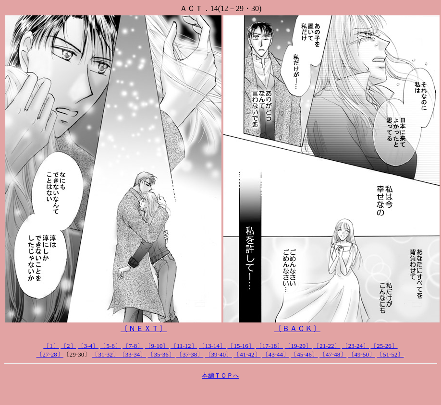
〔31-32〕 (105, 354)
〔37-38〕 (189, 354)
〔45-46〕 (304, 354)
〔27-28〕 (50, 354)
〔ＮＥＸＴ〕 (144, 328)
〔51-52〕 (390, 354)
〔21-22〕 (326, 345)
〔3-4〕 (88, 345)
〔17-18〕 (269, 345)
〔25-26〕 (383, 345)
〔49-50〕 (361, 354)
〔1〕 (51, 345)
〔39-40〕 (218, 354)
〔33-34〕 (132, 354)
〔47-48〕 (332, 354)
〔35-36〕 (160, 354)
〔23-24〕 (355, 345)
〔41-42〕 (246, 354)
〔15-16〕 (240, 345)
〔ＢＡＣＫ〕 (297, 328)
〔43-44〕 (275, 354)
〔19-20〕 (298, 345)
